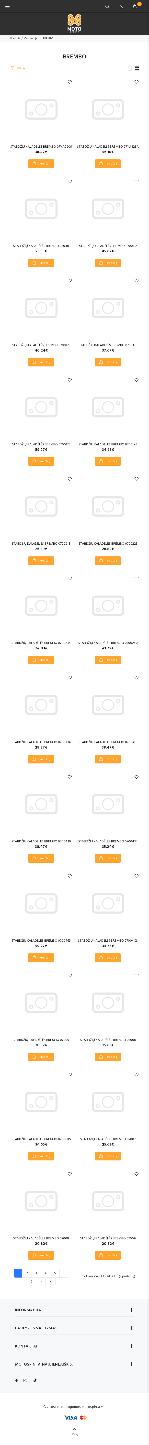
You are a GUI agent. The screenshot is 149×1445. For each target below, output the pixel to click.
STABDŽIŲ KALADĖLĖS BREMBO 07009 (108, 1238)
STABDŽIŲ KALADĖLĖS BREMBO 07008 (41, 1238)
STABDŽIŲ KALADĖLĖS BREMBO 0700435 (108, 841)
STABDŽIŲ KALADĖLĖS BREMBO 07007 (108, 1139)
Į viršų (74, 1434)
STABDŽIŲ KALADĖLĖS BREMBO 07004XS (108, 941)
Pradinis (15, 38)
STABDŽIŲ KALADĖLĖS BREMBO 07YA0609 (41, 147)
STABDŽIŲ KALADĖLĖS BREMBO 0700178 (41, 444)
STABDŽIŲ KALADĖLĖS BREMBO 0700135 (108, 345)
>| (50, 1282)
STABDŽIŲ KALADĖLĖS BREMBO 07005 (41, 1040)
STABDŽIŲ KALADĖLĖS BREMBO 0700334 (41, 742)
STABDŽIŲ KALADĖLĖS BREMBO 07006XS (41, 1139)
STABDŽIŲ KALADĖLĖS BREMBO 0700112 (108, 246)
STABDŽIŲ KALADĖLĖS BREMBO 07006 (108, 1040)
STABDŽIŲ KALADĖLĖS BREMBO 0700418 (108, 742)
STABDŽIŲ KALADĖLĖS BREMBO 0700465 (41, 941)
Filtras (21, 68)
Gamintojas (31, 38)
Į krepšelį (44, 163)
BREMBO (48, 38)
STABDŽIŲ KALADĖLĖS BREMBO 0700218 (41, 544)
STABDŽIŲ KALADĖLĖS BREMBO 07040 (41, 246)
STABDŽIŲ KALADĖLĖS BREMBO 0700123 (41, 345)
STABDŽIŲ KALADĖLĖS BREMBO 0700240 (108, 643)
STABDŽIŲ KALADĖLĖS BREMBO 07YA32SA (108, 147)
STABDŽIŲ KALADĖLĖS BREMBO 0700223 (108, 544)
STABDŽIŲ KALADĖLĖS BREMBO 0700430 (41, 841)
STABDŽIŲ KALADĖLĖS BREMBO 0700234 (41, 643)
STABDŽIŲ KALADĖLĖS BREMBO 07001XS (108, 444)
